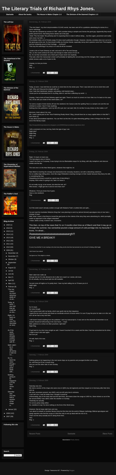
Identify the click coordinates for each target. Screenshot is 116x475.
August (11, 268)
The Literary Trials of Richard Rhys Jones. (48, 8)
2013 (8, 237)
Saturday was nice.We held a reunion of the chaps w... (11, 398)
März (10, 283)
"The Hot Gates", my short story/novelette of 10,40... (12, 294)
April (10, 280)
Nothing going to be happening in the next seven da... (12, 381)
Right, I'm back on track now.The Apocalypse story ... (12, 321)
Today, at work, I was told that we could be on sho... (12, 307)
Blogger (71, 470)
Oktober (11, 259)
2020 (8, 225)
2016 (8, 228)
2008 (8, 413)
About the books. (25, 14)
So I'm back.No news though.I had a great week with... (11, 365)
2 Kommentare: (36, 200)
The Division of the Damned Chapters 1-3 (82, 14)
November (12, 256)
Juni (10, 274)
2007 (8, 416)
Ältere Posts (107, 434)
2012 (8, 241)
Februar (11, 287)
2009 (8, 250)
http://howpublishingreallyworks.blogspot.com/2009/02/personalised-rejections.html (57, 125)
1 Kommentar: (36, 73)
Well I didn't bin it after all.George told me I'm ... (12, 350)
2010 (8, 247)
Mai (9, 277)
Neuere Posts (34, 434)
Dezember (12, 253)
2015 (8, 231)
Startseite (10, 14)
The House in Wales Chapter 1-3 (49, 14)
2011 (8, 244)
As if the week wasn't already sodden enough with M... (12, 336)
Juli (9, 271)
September (12, 262)
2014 (8, 234)
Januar (11, 409)
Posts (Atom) (75, 440)
